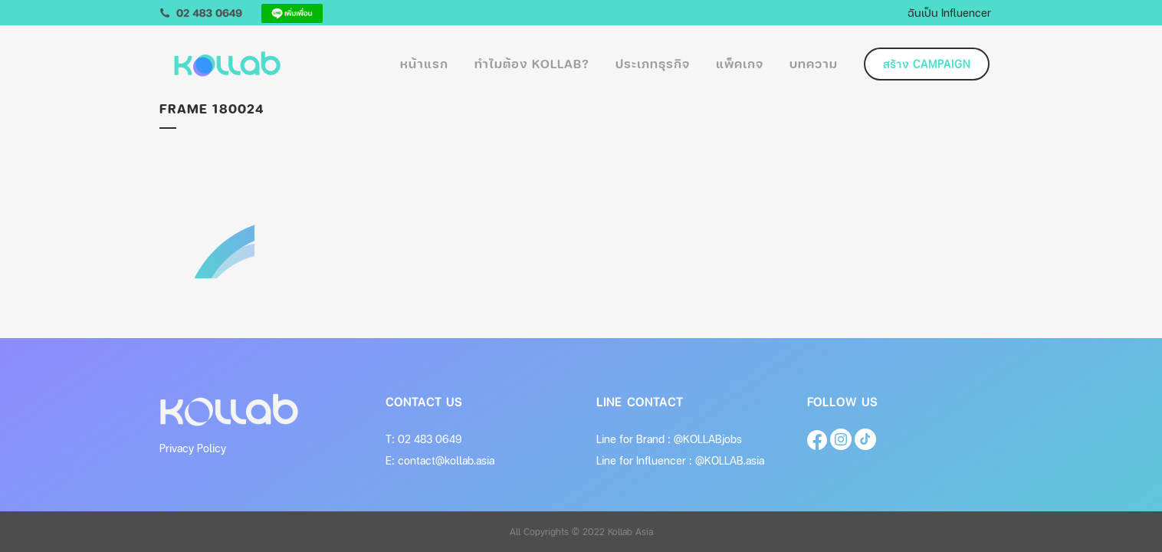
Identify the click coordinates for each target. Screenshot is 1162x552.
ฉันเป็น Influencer (949, 12)
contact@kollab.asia (446, 460)
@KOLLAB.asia (729, 460)
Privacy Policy (192, 448)
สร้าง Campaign (926, 64)
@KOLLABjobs (708, 439)
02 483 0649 (430, 439)
